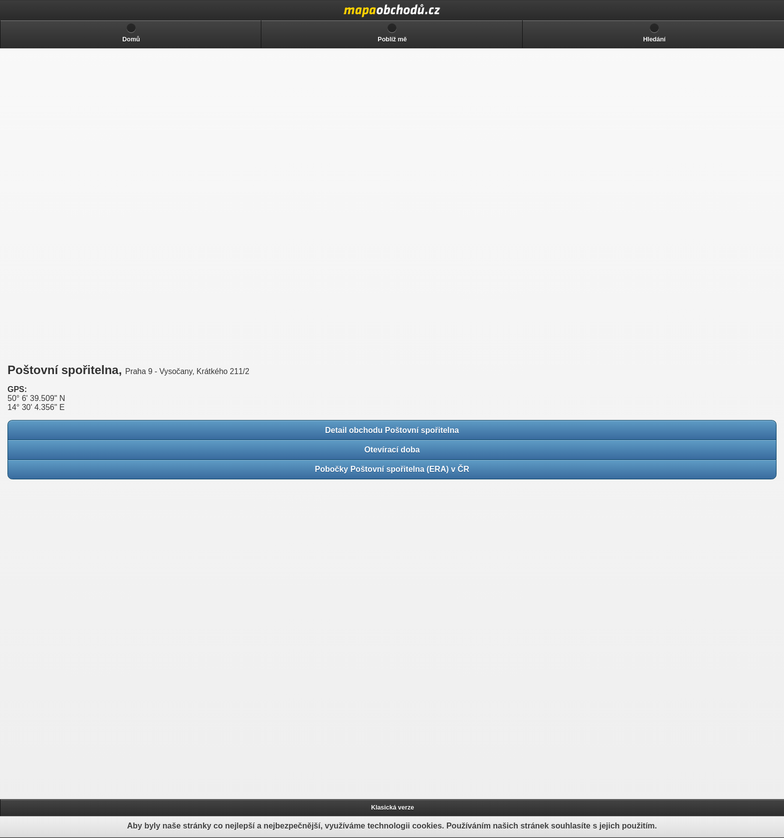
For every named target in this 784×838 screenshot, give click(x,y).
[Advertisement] (80, 205)
